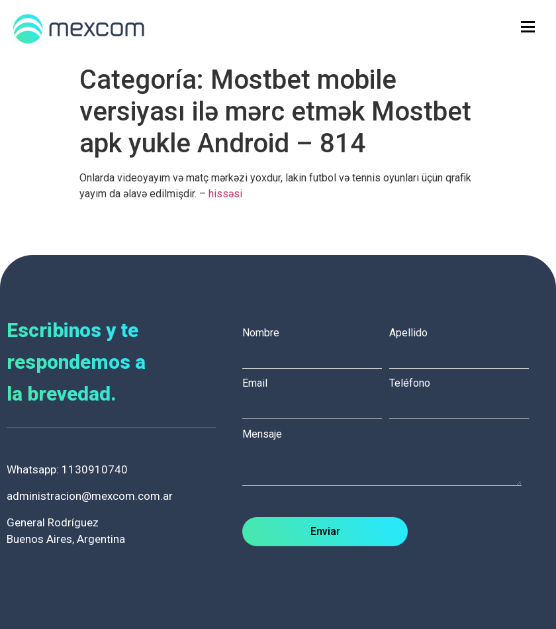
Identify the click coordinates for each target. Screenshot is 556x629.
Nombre (315, 344)
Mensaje (388, 458)
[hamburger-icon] (528, 26)
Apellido (462, 344)
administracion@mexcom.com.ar (90, 496)
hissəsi (225, 193)
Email (315, 394)
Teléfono (462, 394)
